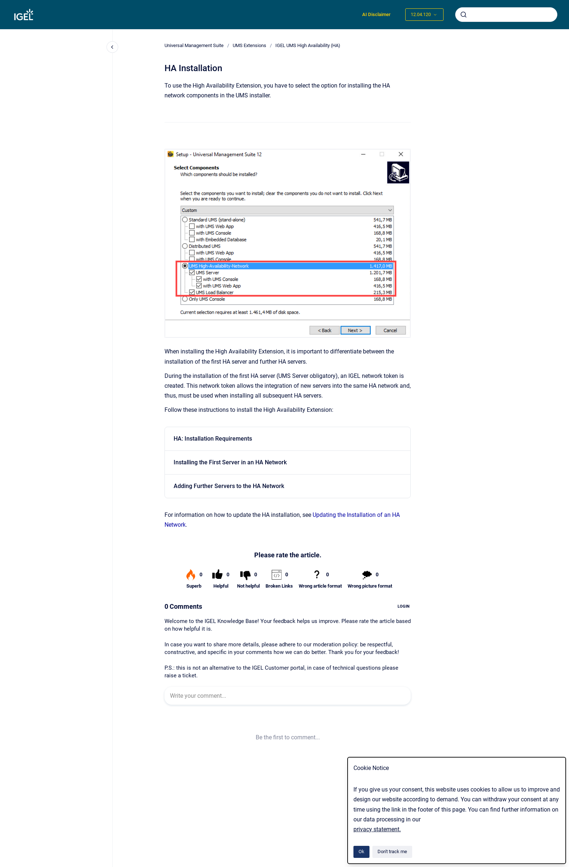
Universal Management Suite (194, 45)
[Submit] (463, 14)
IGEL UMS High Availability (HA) (307, 45)
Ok (361, 851)
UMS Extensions (249, 45)
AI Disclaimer (376, 14)
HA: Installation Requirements (213, 438)
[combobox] (506, 15)
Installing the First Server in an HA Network (230, 462)
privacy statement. (377, 829)
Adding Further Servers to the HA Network (229, 486)
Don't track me (392, 851)
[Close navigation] (112, 47)
